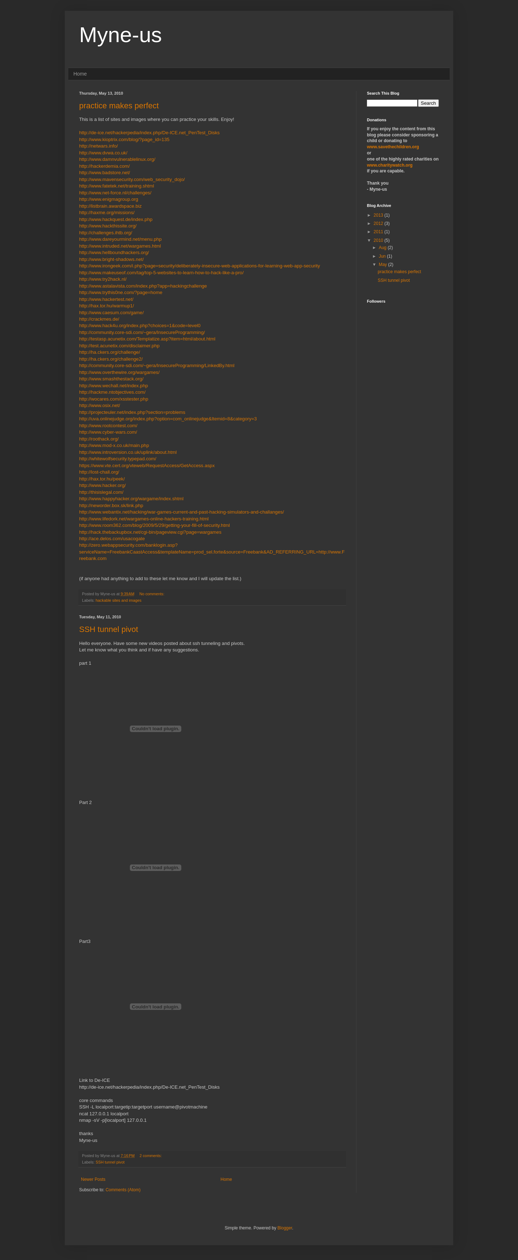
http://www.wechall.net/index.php (113, 385)
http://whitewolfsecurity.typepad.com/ (117, 458)
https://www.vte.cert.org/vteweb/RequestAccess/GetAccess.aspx (147, 465)
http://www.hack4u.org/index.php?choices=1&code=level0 (139, 325)
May (383, 264)
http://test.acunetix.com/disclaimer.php (119, 345)
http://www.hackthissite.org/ (108, 226)
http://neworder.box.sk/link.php (111, 505)
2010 (379, 240)
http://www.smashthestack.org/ (111, 378)
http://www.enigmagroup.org (108, 199)
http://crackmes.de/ (99, 319)
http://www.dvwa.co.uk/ (103, 152)
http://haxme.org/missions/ (107, 212)
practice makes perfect (119, 105)
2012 (379, 223)
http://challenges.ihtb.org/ (105, 232)
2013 (379, 215)
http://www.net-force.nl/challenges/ (115, 192)
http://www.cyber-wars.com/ (108, 432)
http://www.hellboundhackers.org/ (114, 252)
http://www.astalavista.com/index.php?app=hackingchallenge (143, 286)
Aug (383, 247)
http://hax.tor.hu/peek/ (102, 479)
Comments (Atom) (122, 1189)
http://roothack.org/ (99, 439)
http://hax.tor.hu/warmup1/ (106, 305)
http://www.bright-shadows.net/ (111, 259)
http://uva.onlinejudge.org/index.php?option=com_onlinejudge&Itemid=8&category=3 (168, 418)
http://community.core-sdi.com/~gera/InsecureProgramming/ (142, 332)
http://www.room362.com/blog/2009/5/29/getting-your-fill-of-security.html (154, 525)
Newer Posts (93, 1179)
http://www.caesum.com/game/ (111, 312)
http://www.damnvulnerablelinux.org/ (117, 159)
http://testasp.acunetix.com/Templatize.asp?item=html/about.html (147, 339)
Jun (383, 256)
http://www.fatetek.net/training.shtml (116, 186)
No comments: (152, 594)
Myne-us (120, 35)
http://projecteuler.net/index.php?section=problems (132, 412)
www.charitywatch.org (390, 165)
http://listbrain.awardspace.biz (110, 206)
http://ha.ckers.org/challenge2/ (111, 359)
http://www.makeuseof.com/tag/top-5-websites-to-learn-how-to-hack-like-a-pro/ (161, 272)
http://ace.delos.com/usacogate (112, 538)
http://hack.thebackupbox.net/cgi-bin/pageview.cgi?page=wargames (150, 532)
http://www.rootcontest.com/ (108, 425)
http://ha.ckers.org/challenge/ (109, 352)
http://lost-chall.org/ (99, 472)
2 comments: (151, 1155)
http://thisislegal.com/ (101, 492)
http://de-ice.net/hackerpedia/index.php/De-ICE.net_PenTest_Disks (149, 132)
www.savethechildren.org (393, 146)
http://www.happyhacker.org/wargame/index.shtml (131, 498)
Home (80, 74)
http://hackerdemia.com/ (104, 166)
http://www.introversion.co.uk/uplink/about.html (128, 452)
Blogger (284, 1227)
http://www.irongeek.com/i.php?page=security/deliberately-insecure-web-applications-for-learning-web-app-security (199, 265)
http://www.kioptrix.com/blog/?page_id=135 (124, 139)
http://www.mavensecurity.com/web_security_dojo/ (132, 179)
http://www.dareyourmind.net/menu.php (120, 239)
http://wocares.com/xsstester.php (113, 399)
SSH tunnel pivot (108, 629)
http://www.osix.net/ (99, 405)
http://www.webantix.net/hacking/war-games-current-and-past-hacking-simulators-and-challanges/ (181, 512)
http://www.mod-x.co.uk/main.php (114, 445)
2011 (379, 231)
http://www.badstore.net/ (104, 172)
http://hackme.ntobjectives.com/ (112, 392)
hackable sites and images (118, 600)
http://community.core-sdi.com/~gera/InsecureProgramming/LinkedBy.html (157, 365)
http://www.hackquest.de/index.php (116, 219)
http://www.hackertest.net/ (106, 299)
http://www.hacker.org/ (102, 485)
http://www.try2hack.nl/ (103, 279)
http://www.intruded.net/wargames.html (120, 246)
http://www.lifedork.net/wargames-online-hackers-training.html (144, 518)
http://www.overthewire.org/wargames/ (119, 372)
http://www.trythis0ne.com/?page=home (120, 292)
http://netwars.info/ (98, 146)
